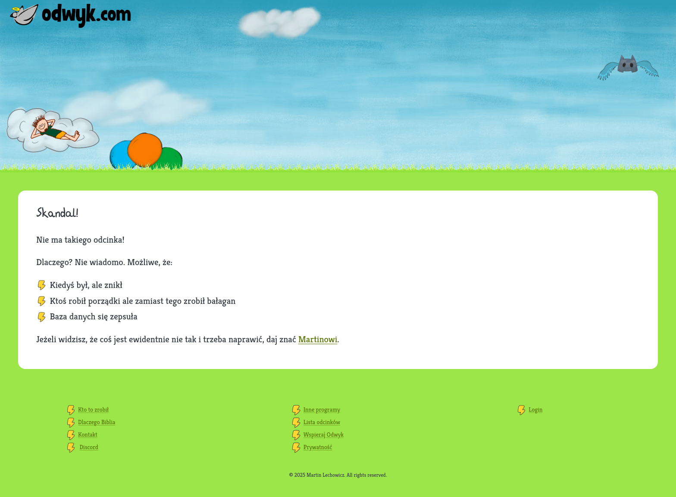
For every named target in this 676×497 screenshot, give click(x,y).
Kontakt (87, 434)
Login (535, 409)
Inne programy (322, 409)
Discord (88, 447)
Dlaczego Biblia (96, 422)
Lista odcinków (322, 422)
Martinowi (318, 339)
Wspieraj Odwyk (324, 434)
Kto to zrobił (93, 409)
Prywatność (318, 447)
